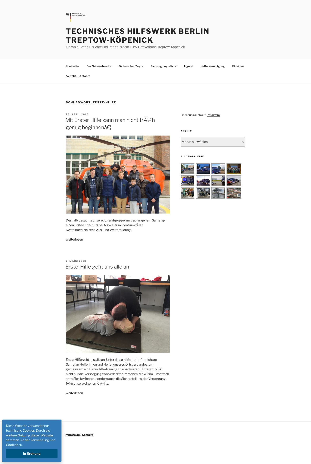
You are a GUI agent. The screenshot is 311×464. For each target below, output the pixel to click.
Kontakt (87, 434)
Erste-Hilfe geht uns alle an (97, 267)
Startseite (72, 66)
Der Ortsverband (99, 66)
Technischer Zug (131, 66)
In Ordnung (31, 453)
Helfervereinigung (213, 66)
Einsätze (238, 66)
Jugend (188, 66)
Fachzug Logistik (164, 66)
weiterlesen (74, 239)
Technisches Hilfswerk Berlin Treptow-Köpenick (137, 35)
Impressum (72, 434)
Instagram (213, 114)
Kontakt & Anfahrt (77, 76)
